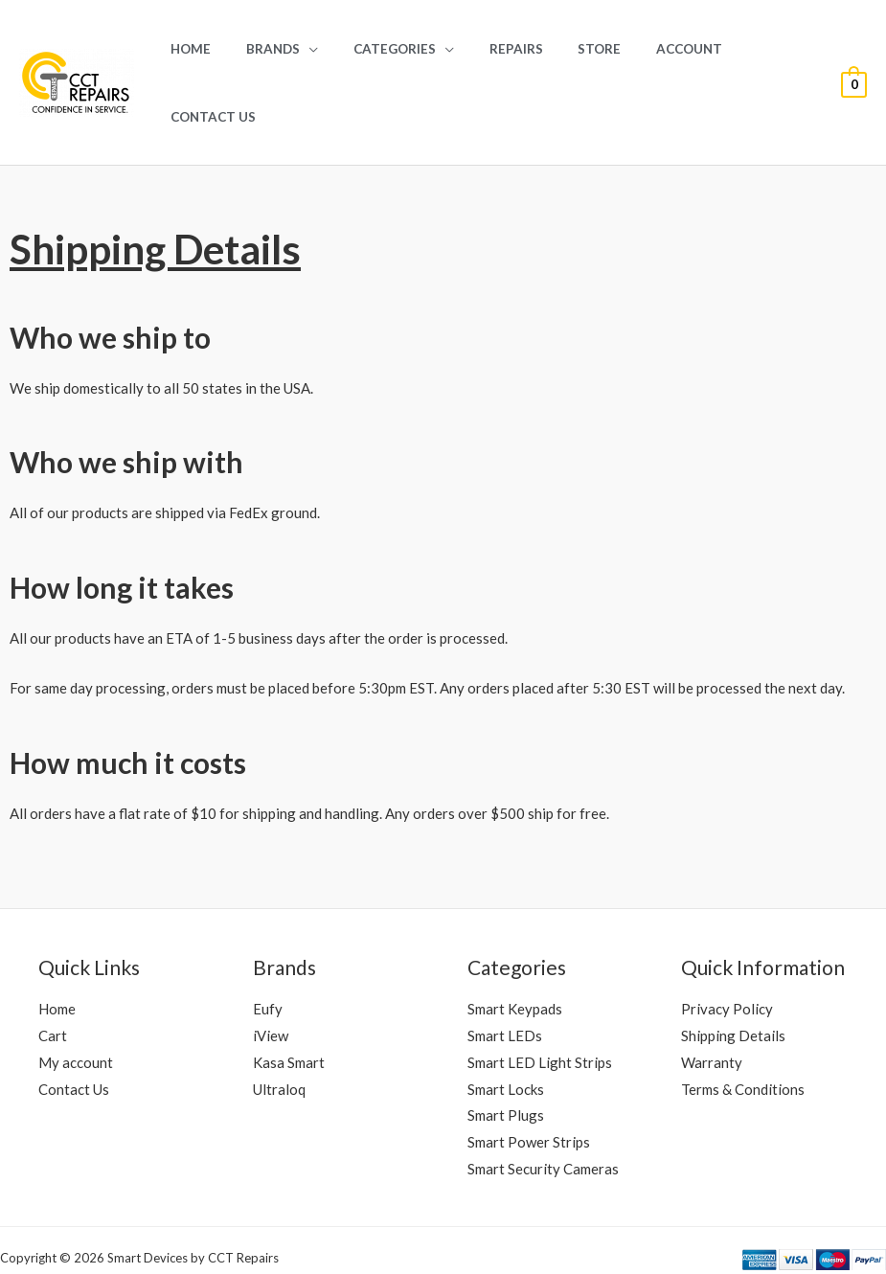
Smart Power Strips (528, 1073)
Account (664, 49)
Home (213, 49)
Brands (285, 49)
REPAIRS (509, 49)
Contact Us (765, 49)
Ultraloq (279, 1021)
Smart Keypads (514, 940)
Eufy (268, 940)
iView (270, 967)
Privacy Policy (727, 940)
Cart (52, 967)
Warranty (711, 994)
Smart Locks (505, 1021)
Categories (397, 49)
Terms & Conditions (743, 1021)
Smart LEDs (504, 967)
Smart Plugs (505, 1047)
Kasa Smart (289, 994)
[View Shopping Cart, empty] (854, 48)
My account (75, 994)
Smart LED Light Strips (539, 994)
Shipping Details (733, 967)
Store (583, 49)
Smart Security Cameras (543, 1100)
